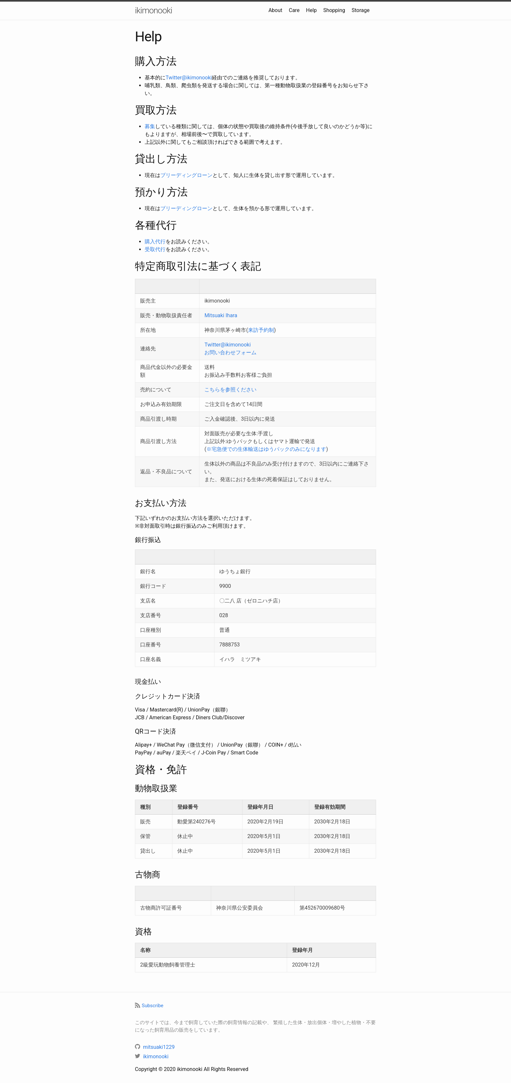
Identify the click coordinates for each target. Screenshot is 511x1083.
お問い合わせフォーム (230, 352)
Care (294, 10)
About (276, 10)
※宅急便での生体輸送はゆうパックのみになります (266, 449)
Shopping (334, 10)
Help (311, 10)
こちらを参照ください (230, 389)
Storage (361, 10)
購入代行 (155, 241)
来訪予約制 (261, 330)
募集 (150, 126)
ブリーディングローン (186, 175)
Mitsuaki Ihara (220, 315)
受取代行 (155, 249)
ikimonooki (153, 10)
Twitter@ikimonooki (189, 77)
